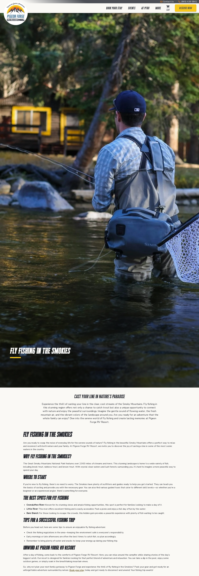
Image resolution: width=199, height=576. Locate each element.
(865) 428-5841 (189, 1)
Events (131, 8)
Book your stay (76, 570)
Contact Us (168, 1)
